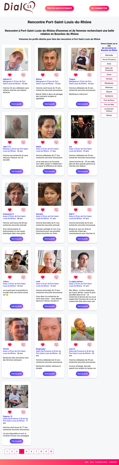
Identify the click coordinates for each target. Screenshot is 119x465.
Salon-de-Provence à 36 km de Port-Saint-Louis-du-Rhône (48, 352)
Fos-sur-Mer (109, 104)
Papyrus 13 (7, 416)
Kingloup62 (40, 349)
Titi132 (6, 349)
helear (38, 147)
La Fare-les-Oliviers (109, 110)
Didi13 (71, 214)
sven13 (72, 349)
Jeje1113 (7, 147)
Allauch (109, 92)
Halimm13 (7, 79)
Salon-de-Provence (109, 69)
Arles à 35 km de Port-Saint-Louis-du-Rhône (47, 150)
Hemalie (39, 214)
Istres (109, 74)
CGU (92, 462)
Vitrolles (109, 79)
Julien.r (6, 281)
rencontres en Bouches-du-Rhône (109, 49)
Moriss (39, 79)
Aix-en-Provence (109, 59)
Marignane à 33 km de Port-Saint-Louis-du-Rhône (14, 82)
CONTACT (113, 462)
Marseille (109, 55)
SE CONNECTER (99, 8)
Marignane (109, 83)
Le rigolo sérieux (76, 281)
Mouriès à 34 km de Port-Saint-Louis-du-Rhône (15, 150)
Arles (109, 64)
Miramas (109, 87)
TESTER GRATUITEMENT (59, 8)
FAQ (86, 462)
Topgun (72, 79)
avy (70, 147)
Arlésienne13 (8, 214)
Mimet (109, 115)
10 (51, 451)
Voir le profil (16, 104)
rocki (38, 281)
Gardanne (109, 96)
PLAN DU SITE (101, 462)
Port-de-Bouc (109, 100)
